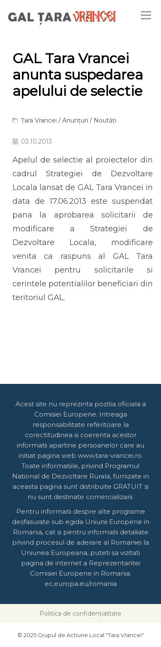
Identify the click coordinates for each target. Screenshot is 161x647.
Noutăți (105, 120)
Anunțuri (75, 120)
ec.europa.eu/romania (81, 584)
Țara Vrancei (39, 120)
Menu (146, 15)
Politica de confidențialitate (80, 613)
